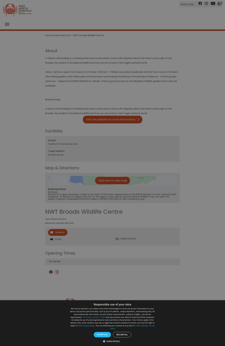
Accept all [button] (102, 334)
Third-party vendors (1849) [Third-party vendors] (94, 317)
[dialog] (112, 323)
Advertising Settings (86, 325)
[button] (112, 341)
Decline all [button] (122, 334)
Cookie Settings (141, 325)
